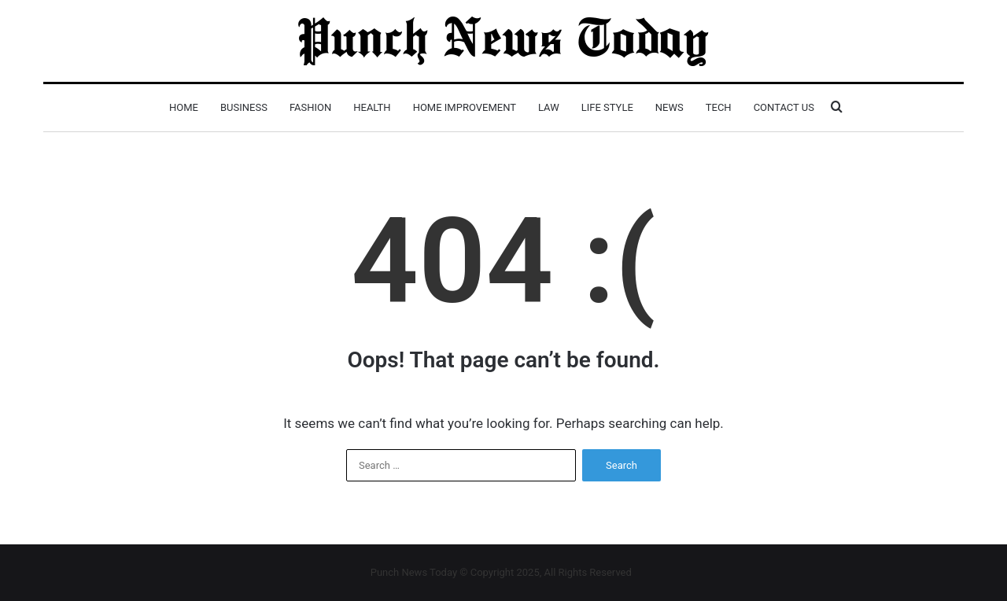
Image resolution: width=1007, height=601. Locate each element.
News (669, 107)
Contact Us (784, 107)
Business (243, 107)
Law (548, 107)
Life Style (607, 107)
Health (371, 107)
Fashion (310, 107)
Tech (719, 107)
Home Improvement (464, 107)
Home (183, 107)
